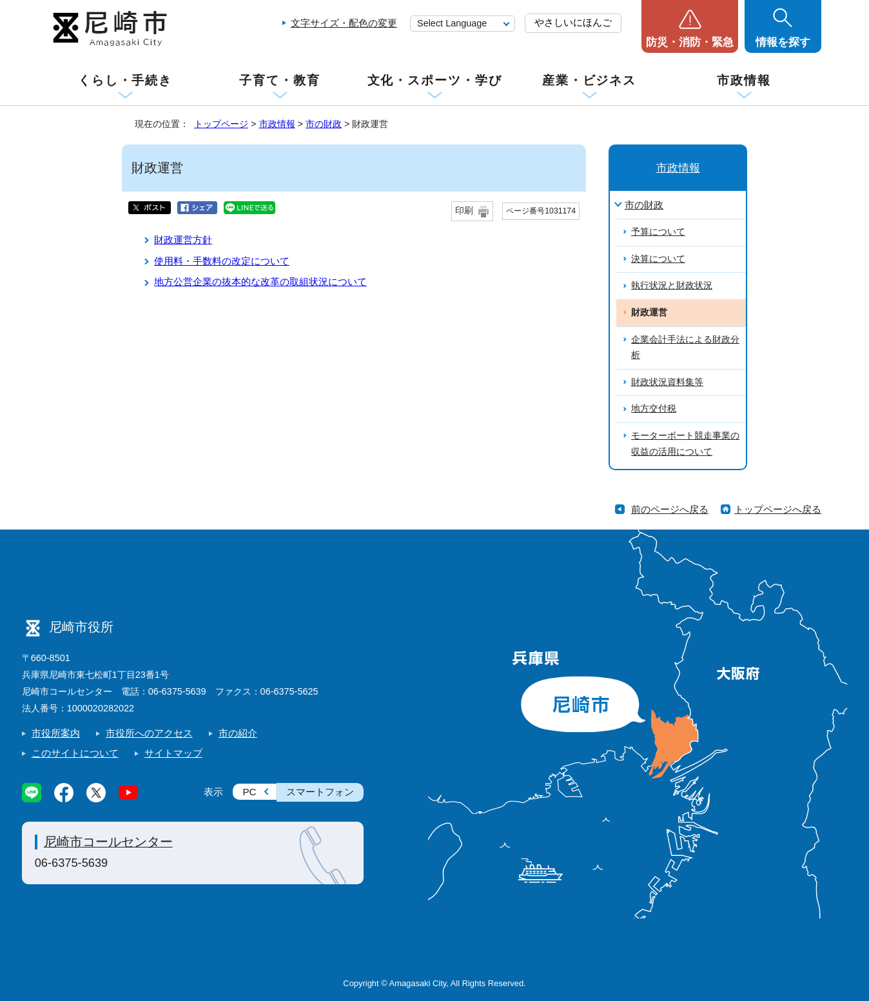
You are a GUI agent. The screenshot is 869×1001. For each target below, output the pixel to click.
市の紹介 (238, 733)
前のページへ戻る (669, 509)
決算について (658, 259)
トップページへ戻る (777, 509)
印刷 (464, 210)
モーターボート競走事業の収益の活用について (685, 444)
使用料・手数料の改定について (221, 260)
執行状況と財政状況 (671, 285)
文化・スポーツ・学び (434, 80)
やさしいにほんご (573, 22)
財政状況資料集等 (667, 382)
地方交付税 (653, 408)
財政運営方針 (183, 239)
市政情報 (744, 80)
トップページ (221, 124)
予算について (658, 232)
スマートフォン (320, 791)
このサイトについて (75, 753)
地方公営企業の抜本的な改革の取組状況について (260, 281)
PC (249, 791)
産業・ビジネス (589, 80)
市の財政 (324, 124)
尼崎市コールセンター (108, 842)
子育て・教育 (279, 80)
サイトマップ (173, 753)
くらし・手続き (125, 80)
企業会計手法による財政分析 (685, 348)
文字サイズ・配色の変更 (344, 22)
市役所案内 (56, 733)
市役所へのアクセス (149, 733)
